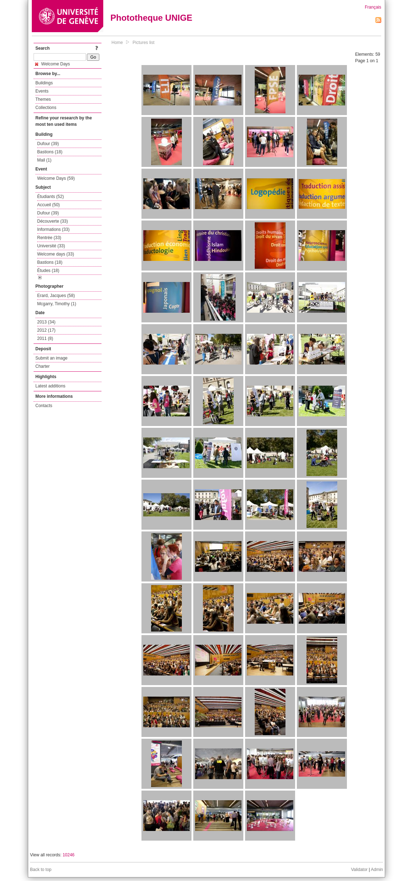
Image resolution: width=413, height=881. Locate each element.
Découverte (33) (52, 221)
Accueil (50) (48, 204)
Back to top (40, 869)
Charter (42, 366)
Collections (45, 107)
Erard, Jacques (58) (56, 295)
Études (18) (48, 270)
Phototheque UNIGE (151, 18)
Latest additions (50, 385)
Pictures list (143, 42)
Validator (359, 869)
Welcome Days (52, 63)
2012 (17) (46, 330)
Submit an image (51, 358)
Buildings (44, 82)
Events (42, 91)
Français (373, 7)
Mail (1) (44, 160)
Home (117, 42)
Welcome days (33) (55, 254)
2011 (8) (45, 338)
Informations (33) (53, 229)
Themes (43, 99)
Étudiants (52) (50, 196)
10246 (68, 854)
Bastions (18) (50, 151)
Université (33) (51, 245)
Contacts (43, 405)
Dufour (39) (48, 143)
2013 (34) (46, 322)
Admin (377, 869)
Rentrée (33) (49, 237)
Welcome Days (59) (56, 178)
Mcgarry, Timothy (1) (56, 303)
